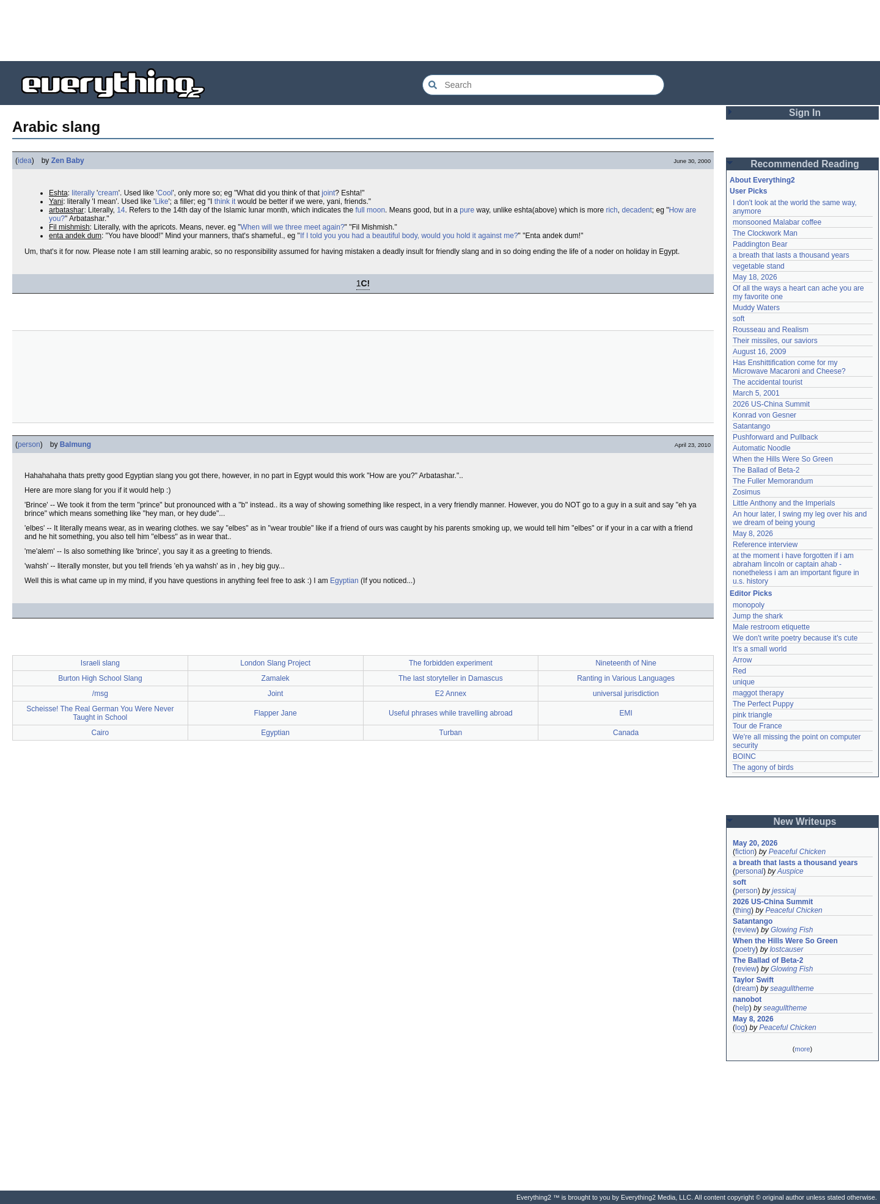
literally (83, 193)
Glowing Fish (792, 930)
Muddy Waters (756, 307)
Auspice (790, 871)
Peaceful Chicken (797, 851)
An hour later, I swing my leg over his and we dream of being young (800, 518)
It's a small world (760, 649)
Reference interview (765, 544)
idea (25, 160)
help (742, 1008)
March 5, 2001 (756, 393)
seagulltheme (791, 988)
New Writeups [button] (805, 821)
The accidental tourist (767, 382)
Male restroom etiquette (771, 627)
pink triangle (752, 715)
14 (121, 210)
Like (161, 201)
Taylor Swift (753, 980)
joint (328, 193)
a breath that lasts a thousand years (791, 255)
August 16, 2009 (759, 351)
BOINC (744, 756)
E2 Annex (450, 693)
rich (611, 210)
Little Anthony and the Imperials (784, 503)
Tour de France (757, 726)
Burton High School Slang (100, 678)
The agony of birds (763, 767)
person (29, 444)
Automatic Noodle (762, 448)
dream (745, 988)
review (746, 930)
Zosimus (746, 492)
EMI (625, 713)
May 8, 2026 (753, 533)
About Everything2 (762, 180)
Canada (626, 732)
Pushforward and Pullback (775, 437)
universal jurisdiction (626, 693)
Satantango (751, 426)
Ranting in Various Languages (626, 678)
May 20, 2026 (755, 843)
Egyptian (344, 580)
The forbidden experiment (451, 663)
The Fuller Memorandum (773, 481)
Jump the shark (758, 616)
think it (225, 201)
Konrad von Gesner (764, 415)
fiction (744, 851)
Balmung (75, 444)
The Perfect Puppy (763, 704)
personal (749, 871)
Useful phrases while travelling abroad (451, 713)
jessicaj (784, 891)
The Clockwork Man (765, 233)
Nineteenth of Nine (625, 663)
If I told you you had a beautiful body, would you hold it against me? (409, 235)
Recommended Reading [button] (804, 164)
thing (743, 910)
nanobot (747, 999)
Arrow (742, 660)
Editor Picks (751, 593)
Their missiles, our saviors (775, 340)
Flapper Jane (275, 713)
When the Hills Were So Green (783, 459)
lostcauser (787, 949)
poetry (745, 949)
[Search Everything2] (543, 84)
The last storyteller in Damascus (450, 678)
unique (744, 682)
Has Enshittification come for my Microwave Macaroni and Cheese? (789, 366)
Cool (165, 193)
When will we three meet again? (293, 227)
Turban (451, 732)
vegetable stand (759, 266)
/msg (100, 693)
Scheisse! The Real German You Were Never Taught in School (100, 713)
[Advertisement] (440, 30)
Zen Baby (67, 160)
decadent (636, 210)
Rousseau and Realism (771, 329)
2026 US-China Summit (771, 404)
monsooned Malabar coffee (777, 222)
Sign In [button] (805, 112)
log (740, 1027)
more (802, 1049)
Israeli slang (100, 663)
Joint (275, 693)
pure (467, 210)
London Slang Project (275, 663)
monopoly (749, 605)
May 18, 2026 (755, 277)
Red (739, 671)
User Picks (748, 191)
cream (108, 193)
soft (738, 318)
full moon (370, 210)
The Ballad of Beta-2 (766, 470)
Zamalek (276, 678)
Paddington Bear (760, 244)
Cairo (100, 732)
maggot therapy (758, 693)
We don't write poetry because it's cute (795, 638)
